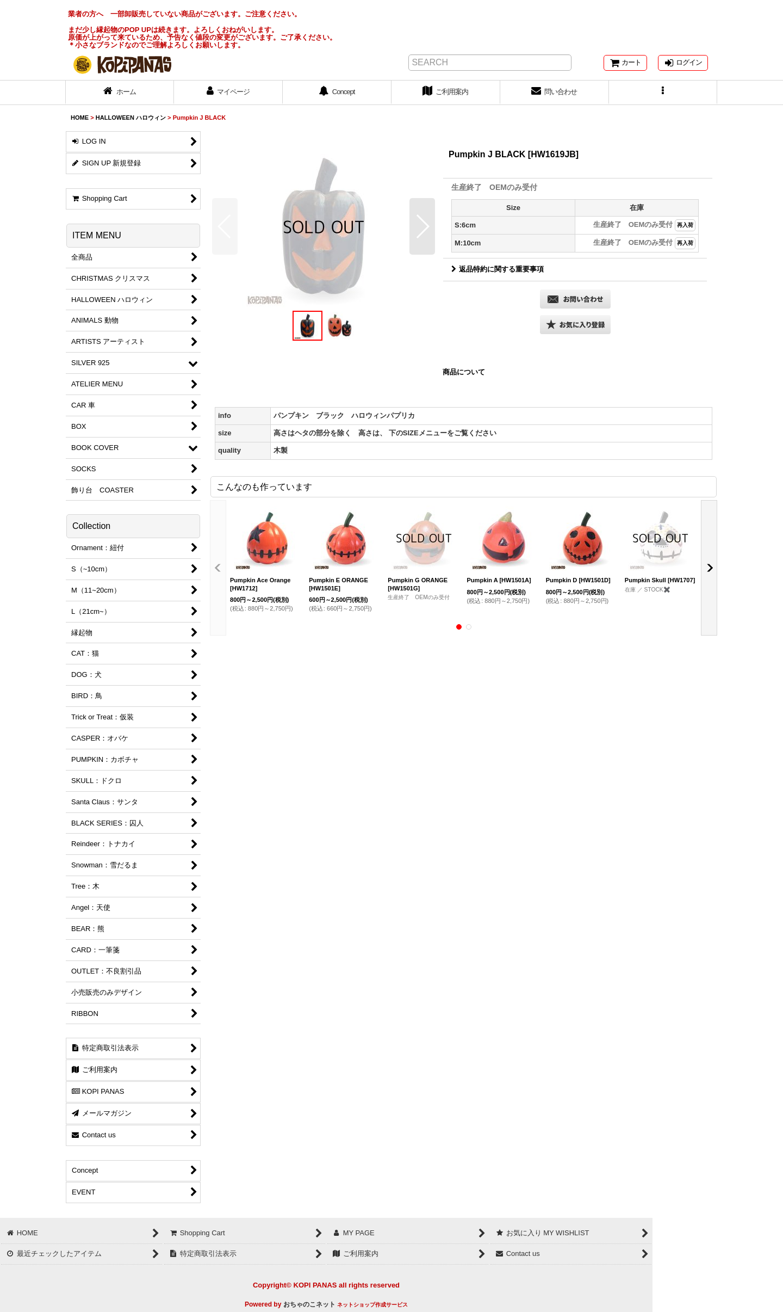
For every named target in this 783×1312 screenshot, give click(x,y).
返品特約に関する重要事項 (497, 269)
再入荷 (685, 225)
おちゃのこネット (309, 1304)
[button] (663, 92)
